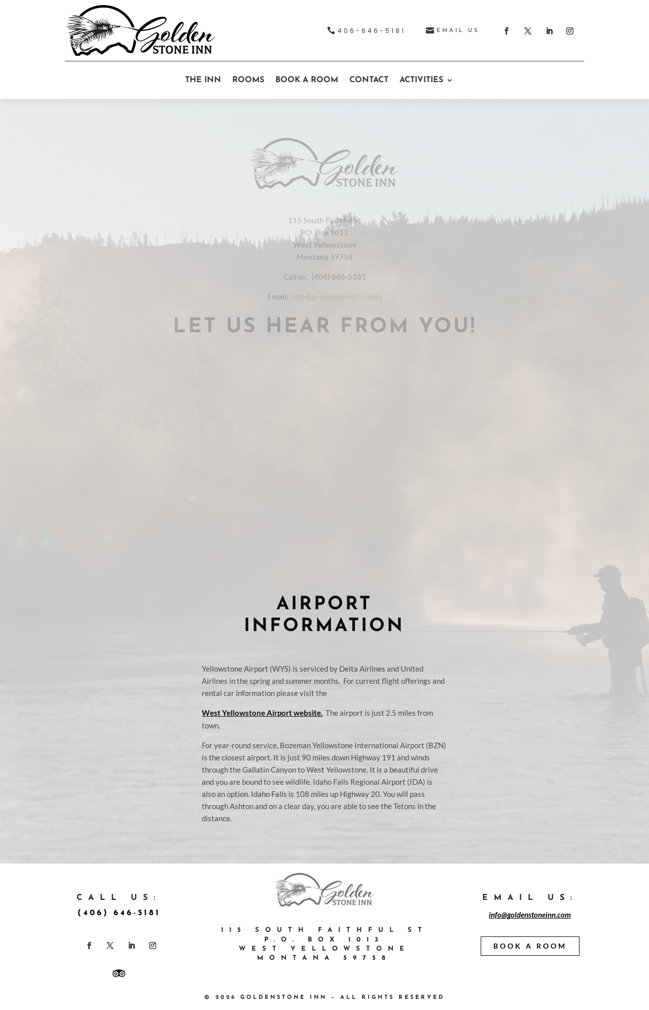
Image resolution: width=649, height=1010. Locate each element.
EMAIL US (458, 30)
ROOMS (248, 80)
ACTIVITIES (421, 80)
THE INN (203, 80)
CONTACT (368, 80)
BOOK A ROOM (306, 80)
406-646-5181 (372, 30)
